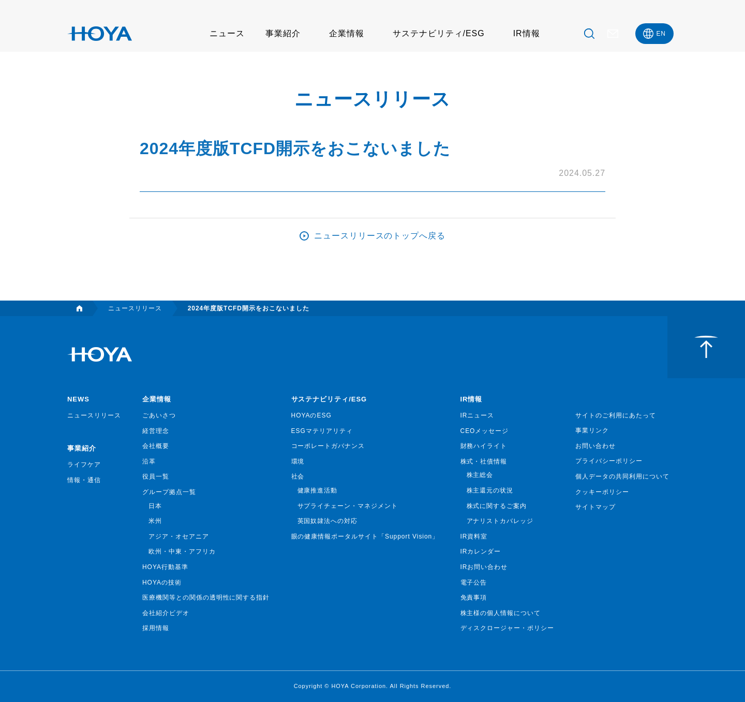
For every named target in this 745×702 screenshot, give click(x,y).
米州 (155, 521)
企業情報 (346, 33)
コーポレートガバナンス (328, 446)
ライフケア (84, 464)
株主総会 (480, 475)
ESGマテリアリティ (322, 431)
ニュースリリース (94, 415)
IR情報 (526, 33)
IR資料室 (474, 536)
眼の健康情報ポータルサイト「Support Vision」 (365, 536)
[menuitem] (654, 33)
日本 (155, 506)
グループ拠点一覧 (169, 492)
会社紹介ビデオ (165, 613)
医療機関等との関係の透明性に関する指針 (206, 597)
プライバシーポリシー (609, 461)
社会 (298, 476)
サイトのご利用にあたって (615, 415)
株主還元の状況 (490, 490)
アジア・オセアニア (178, 536)
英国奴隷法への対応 (327, 521)
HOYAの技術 (162, 582)
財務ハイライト (484, 446)
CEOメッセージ (484, 431)
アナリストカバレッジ (500, 521)
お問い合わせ (595, 446)
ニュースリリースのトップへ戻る (379, 235)
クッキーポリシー (602, 492)
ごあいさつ (159, 415)
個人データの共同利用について (622, 476)
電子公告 (473, 582)
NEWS (78, 399)
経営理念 (155, 431)
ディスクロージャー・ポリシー (507, 628)
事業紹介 (283, 33)
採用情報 (155, 628)
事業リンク (592, 430)
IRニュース (477, 415)
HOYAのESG (311, 415)
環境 (298, 461)
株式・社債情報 (484, 461)
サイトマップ (595, 507)
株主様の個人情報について (500, 613)
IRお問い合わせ (484, 567)
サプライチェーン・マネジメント (347, 506)
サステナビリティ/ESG (439, 33)
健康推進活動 (317, 490)
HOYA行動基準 (165, 567)
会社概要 (155, 446)
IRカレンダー (480, 551)
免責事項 (473, 597)
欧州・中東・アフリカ (182, 551)
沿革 (149, 461)
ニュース (227, 33)
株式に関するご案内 (497, 506)
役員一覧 (155, 476)
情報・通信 (84, 480)
